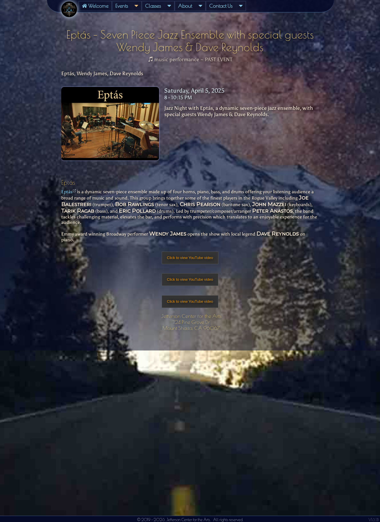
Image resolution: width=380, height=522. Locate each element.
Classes (158, 6)
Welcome (95, 6)
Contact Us (226, 6)
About (190, 6)
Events (126, 6)
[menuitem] (95, 6)
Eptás (66, 191)
